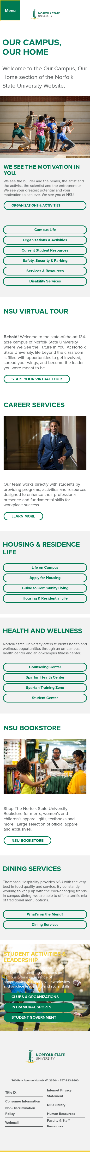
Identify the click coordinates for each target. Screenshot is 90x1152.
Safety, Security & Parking (45, 260)
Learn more (23, 516)
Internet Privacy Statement (59, 1093)
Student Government (34, 1017)
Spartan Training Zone (45, 687)
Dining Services (45, 924)
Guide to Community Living (45, 588)
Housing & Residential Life (45, 598)
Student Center (45, 698)
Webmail (12, 1123)
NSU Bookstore (27, 840)
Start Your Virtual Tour (37, 379)
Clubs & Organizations (35, 997)
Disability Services (45, 281)
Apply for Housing (45, 577)
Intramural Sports (31, 1007)
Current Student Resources (45, 250)
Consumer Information (22, 1101)
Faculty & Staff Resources (58, 1123)
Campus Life (45, 229)
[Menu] (10, 10)
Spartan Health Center (45, 677)
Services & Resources (45, 271)
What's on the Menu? (45, 914)
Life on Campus (45, 567)
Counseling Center (45, 667)
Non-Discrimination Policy (20, 1111)
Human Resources (61, 1114)
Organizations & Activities (36, 205)
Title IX (10, 1092)
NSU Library (56, 1105)
